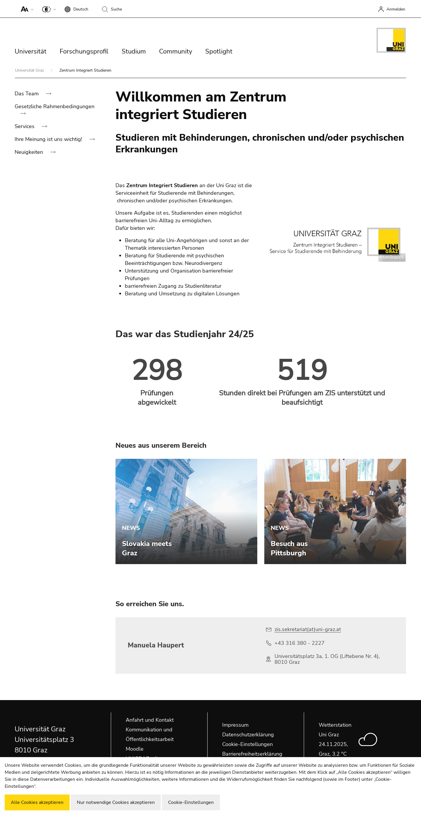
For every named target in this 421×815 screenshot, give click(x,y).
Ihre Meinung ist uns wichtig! (49, 139)
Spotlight (218, 51)
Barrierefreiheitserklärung (252, 753)
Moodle (135, 748)
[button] (26, 9)
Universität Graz (30, 70)
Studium (134, 51)
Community (175, 51)
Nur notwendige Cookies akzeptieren (116, 802)
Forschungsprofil (84, 51)
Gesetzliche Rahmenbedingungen (54, 106)
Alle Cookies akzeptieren (37, 802)
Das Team (27, 93)
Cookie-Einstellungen (247, 744)
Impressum (235, 724)
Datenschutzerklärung (248, 734)
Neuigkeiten (29, 152)
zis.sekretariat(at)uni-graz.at (308, 629)
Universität (30, 51)
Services (25, 126)
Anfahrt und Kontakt (150, 719)
